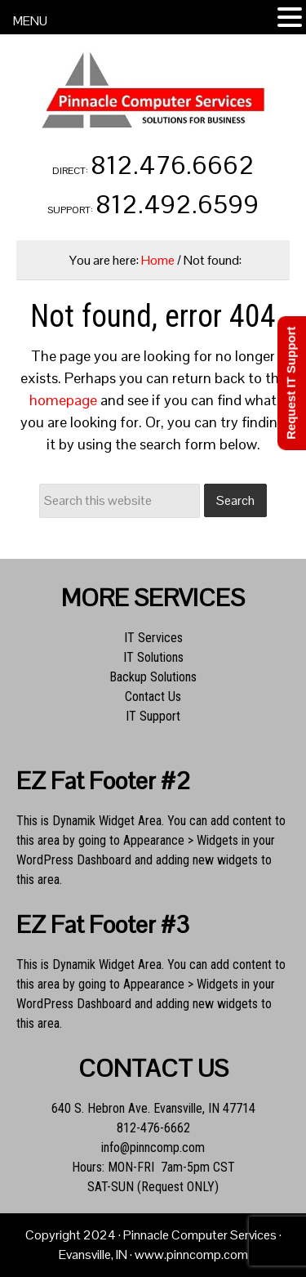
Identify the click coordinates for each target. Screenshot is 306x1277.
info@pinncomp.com (153, 1147)
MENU (30, 20)
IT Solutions (153, 657)
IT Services (153, 637)
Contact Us (153, 696)
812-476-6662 (153, 1128)
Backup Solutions (153, 677)
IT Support (153, 716)
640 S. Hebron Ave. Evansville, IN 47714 (153, 1108)
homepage (63, 400)
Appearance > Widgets (180, 840)
